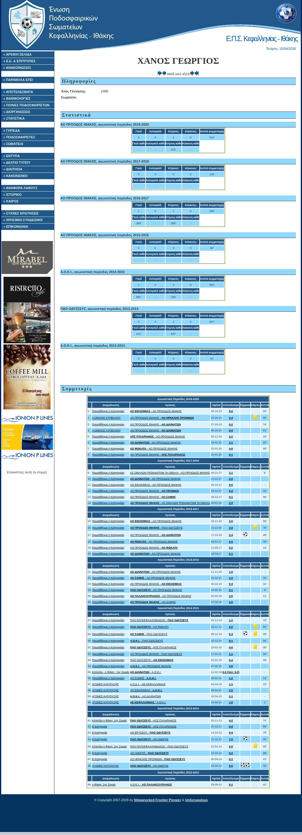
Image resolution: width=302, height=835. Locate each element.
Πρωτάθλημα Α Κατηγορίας (108, 411)
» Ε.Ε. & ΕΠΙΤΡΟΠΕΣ (19, 61)
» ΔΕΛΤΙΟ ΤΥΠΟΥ (16, 162)
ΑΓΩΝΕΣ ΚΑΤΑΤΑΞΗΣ (105, 684)
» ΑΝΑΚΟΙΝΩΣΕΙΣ (17, 67)
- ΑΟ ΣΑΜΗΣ (153, 602)
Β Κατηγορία (99, 726)
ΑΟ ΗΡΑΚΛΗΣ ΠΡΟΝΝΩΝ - (157, 759)
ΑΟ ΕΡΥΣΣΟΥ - (150, 732)
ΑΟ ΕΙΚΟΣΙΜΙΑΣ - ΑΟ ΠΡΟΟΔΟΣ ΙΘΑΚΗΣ (156, 484)
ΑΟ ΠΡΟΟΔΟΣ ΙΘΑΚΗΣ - (162, 417)
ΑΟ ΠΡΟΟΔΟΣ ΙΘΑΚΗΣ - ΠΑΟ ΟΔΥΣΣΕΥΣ (156, 654)
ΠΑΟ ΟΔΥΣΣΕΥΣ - (152, 660)
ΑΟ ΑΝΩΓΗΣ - (149, 753)
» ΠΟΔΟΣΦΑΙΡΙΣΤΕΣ (19, 137)
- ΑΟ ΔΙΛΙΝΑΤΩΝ (145, 696)
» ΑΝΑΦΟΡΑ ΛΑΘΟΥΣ (20, 188)
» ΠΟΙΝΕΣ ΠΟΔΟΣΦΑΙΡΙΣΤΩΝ (26, 105)
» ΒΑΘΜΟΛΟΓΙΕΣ (17, 98)
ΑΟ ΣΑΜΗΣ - (143, 678)
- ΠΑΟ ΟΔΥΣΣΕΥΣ (156, 527)
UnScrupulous (196, 800)
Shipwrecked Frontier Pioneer (157, 800)
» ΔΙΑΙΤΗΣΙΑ (12, 169)
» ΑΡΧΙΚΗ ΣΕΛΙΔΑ (17, 54)
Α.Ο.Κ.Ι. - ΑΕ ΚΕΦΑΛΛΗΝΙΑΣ (148, 684)
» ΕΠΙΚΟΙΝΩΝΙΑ (15, 226)
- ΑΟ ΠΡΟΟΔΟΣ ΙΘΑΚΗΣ (156, 411)
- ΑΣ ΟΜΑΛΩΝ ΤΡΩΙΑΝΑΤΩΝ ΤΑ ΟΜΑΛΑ (170, 503)
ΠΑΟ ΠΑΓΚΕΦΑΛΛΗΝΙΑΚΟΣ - (159, 620)
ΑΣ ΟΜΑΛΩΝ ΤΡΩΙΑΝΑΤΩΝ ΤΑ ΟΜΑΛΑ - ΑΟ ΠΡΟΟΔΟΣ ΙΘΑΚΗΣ (170, 472)
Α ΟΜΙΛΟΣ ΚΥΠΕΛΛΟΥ (106, 417)
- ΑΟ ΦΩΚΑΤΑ (149, 626)
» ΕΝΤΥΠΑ (11, 156)
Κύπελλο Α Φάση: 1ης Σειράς (109, 720)
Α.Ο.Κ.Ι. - (151, 784)
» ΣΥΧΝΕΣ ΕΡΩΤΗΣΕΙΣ (21, 213)
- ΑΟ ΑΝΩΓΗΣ (149, 739)
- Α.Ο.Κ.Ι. (145, 672)
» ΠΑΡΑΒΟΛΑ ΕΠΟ (18, 80)
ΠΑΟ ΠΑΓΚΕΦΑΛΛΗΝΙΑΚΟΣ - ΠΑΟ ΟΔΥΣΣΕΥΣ (159, 746)
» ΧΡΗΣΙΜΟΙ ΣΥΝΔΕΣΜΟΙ (23, 220)
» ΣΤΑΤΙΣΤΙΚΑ (14, 118)
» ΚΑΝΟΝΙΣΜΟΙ (15, 176)
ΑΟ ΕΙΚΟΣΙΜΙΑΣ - (146, 690)
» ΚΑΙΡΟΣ (11, 201)
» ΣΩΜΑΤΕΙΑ (13, 144)
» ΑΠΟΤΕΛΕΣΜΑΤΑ (18, 92)
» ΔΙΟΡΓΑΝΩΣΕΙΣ (16, 112)
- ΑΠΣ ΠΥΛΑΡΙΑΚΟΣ (153, 647)
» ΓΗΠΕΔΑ (11, 130)
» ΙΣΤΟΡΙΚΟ (12, 194)
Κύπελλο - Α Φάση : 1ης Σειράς (111, 672)
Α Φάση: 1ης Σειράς (104, 784)
